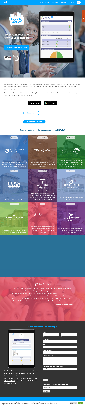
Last (61, 327)
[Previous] (2, 290)
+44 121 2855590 (9, 372)
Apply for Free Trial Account (17, 47)
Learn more (31, 113)
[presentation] (53, 368)
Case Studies (63, 2)
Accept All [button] (81, 403)
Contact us (71, 2)
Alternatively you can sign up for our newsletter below (55, 375)
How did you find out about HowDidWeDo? (53, 358)
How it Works (55, 2)
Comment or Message (48, 347)
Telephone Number (48, 341)
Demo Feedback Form (50, 113)
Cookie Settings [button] (73, 403)
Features (47, 2)
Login (78, 2)
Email (44, 336)
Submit (45, 371)
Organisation (46, 330)
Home (41, 2)
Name (44, 323)
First (43, 327)
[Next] (82, 290)
